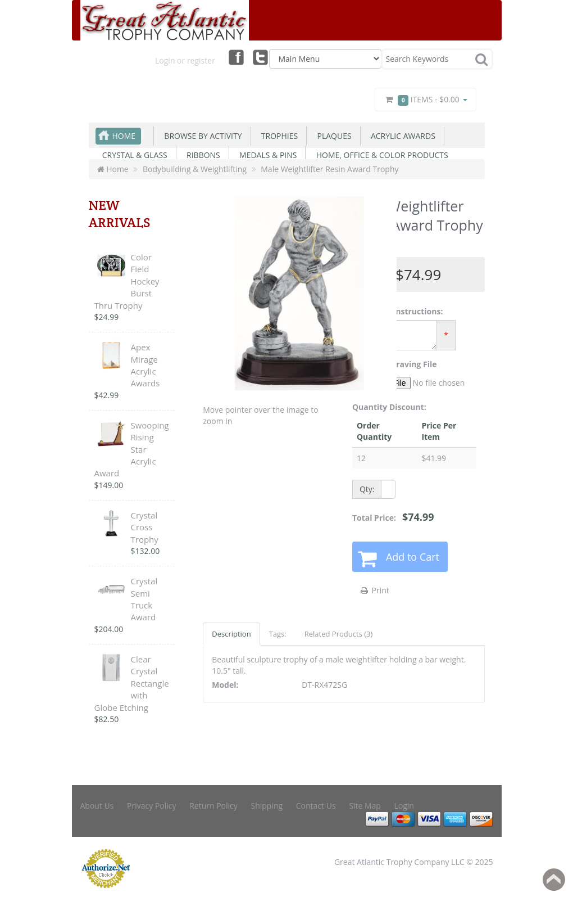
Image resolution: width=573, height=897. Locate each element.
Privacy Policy (151, 805)
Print (374, 590)
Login (404, 805)
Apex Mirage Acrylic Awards (145, 365)
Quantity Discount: (389, 407)
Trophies (277, 135)
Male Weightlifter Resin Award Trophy (329, 169)
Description (231, 634)
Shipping (267, 805)
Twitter (260, 56)
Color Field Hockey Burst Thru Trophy (127, 281)
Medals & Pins (266, 155)
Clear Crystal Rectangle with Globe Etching (131, 683)
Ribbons (201, 155)
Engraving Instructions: (397, 311)
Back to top (554, 879)
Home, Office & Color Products (380, 155)
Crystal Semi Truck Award (144, 599)
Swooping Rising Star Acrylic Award (131, 449)
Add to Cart (412, 557)
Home (124, 135)
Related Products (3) (338, 634)
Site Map (365, 805)
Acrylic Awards (401, 135)
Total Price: (393, 517)
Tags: (277, 634)
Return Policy (213, 805)
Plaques (332, 135)
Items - (425, 100)
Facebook (235, 56)
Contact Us (316, 805)
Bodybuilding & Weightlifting (195, 169)
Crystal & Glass (132, 155)
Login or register (185, 60)
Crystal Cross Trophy (144, 527)
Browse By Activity (201, 135)
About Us (97, 805)
